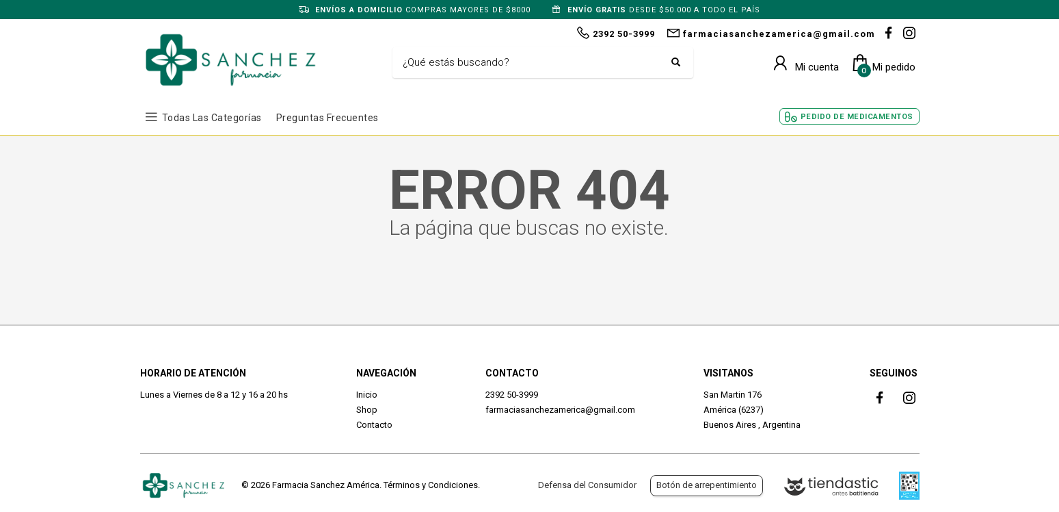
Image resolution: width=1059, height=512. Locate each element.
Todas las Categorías (212, 117)
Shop (366, 410)
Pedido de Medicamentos (857, 116)
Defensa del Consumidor (587, 485)
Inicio (366, 394)
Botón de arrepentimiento (706, 485)
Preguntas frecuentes (327, 117)
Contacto (374, 425)
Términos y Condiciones (431, 485)
